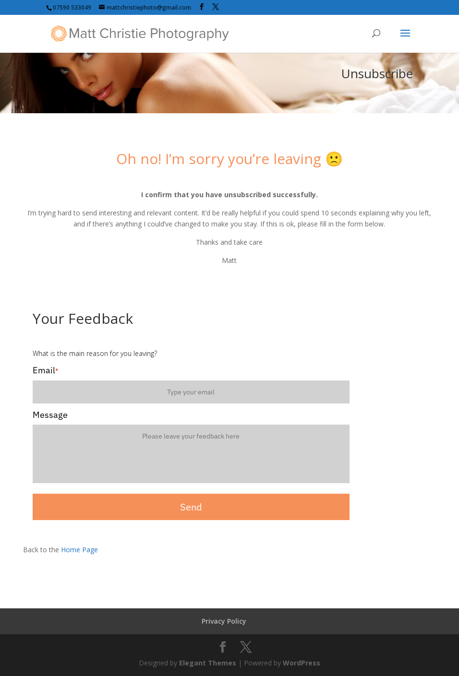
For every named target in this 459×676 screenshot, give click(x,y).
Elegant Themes (207, 662)
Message (50, 414)
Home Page (79, 549)
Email (45, 370)
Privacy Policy (224, 621)
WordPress (301, 662)
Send (191, 506)
